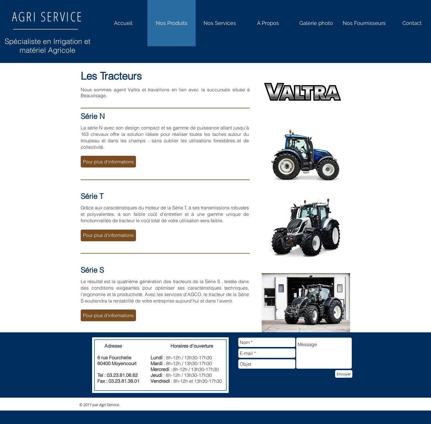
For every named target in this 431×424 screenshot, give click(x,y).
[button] (108, 161)
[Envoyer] (343, 374)
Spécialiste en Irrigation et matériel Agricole (47, 45)
